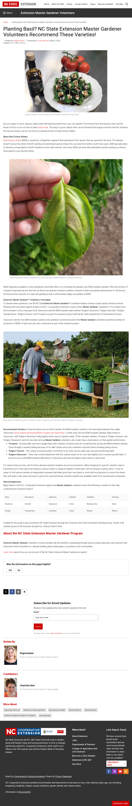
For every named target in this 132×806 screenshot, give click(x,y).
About (46, 4)
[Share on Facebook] (12, 591)
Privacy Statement (63, 776)
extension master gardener (34, 710)
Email (36, 612)
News (5, 22)
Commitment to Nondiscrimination (29, 776)
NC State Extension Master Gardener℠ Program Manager (39, 689)
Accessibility (25, 792)
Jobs (74, 740)
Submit (38, 626)
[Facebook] (109, 771)
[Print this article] (24, 591)
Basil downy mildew (12, 140)
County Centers (81, 4)
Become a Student (105, 4)
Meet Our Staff (58, 4)
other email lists (56, 633)
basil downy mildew (57, 710)
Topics (92, 4)
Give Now (119, 4)
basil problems (75, 710)
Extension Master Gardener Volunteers (48, 13)
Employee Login (120, 803)
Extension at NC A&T (82, 760)
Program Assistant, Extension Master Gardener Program (39, 657)
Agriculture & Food (12, 710)
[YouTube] (120, 771)
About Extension (80, 736)
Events (69, 4)
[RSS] (126, 771)
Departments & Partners (83, 744)
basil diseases (90, 710)
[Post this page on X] (6, 591)
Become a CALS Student (83, 756)
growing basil (44, 715)
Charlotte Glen (43, 41)
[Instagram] (114, 771)
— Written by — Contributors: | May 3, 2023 (31, 41)
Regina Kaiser (19, 41)
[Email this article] (18, 591)
